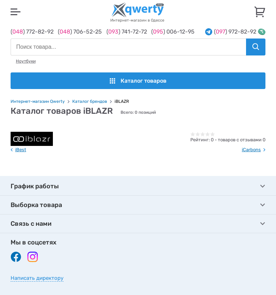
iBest (20, 149)
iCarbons (251, 149)
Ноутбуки (26, 61)
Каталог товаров (138, 80)
